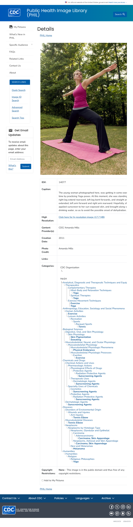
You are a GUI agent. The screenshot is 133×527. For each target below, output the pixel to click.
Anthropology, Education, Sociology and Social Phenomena (94, 308)
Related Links (16, 58)
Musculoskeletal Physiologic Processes (91, 352)
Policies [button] (60, 498)
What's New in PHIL (17, 36)
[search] (120, 14)
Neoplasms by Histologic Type (84, 427)
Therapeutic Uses (80, 378)
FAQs (12, 51)
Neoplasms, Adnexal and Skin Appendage (95, 440)
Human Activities (74, 311)
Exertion (77, 355)
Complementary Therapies (82, 287)
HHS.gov (117, 521)
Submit (25, 166)
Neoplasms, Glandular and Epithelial (90, 430)
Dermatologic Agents (84, 381)
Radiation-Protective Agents (91, 373)
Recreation (76, 318)
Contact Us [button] (11, 498)
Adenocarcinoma (84, 435)
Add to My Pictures (53, 480)
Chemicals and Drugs (74, 360)
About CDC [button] (37, 498)
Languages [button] (84, 498)
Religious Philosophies (82, 459)
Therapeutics (72, 285)
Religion (72, 456)
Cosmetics (76, 388)
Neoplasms (71, 425)
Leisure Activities (77, 316)
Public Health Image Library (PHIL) (57, 12)
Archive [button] (108, 498)
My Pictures (17, 27)
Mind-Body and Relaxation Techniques (91, 290)
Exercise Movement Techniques (84, 300)
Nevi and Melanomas (82, 446)
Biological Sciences (73, 329)
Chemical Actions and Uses (79, 363)
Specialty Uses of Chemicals (83, 386)
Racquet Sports (84, 324)
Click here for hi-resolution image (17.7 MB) (82, 217)
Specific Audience (18, 44)
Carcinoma (78, 433)
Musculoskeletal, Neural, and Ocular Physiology (90, 342)
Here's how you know (118, 2)
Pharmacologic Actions (80, 365)
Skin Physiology (76, 334)
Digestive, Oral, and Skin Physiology (84, 331)
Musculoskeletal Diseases (79, 420)
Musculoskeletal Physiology (82, 344)
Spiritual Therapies (81, 295)
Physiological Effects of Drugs (86, 368)
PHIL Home (46, 35)
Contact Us (15, 65)
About (12, 72)
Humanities (69, 451)
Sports (76, 321)
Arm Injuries (77, 414)
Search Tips (18, 117)
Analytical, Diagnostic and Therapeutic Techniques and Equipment (98, 282)
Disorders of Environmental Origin (83, 409)
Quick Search (18, 90)
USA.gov (127, 521)
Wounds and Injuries (79, 412)
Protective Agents (82, 370)
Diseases (67, 407)
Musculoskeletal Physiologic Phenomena (92, 347)
